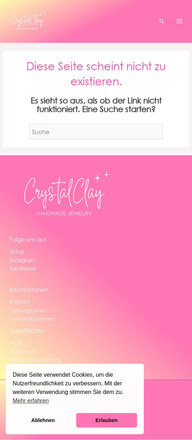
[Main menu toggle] (179, 21)
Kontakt (20, 301)
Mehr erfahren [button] (31, 401)
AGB (16, 342)
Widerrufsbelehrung (35, 359)
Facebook (23, 268)
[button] (162, 21)
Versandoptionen (32, 318)
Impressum (23, 351)
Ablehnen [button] (43, 420)
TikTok (17, 251)
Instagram (23, 259)
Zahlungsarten (28, 310)
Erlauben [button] (106, 420)
